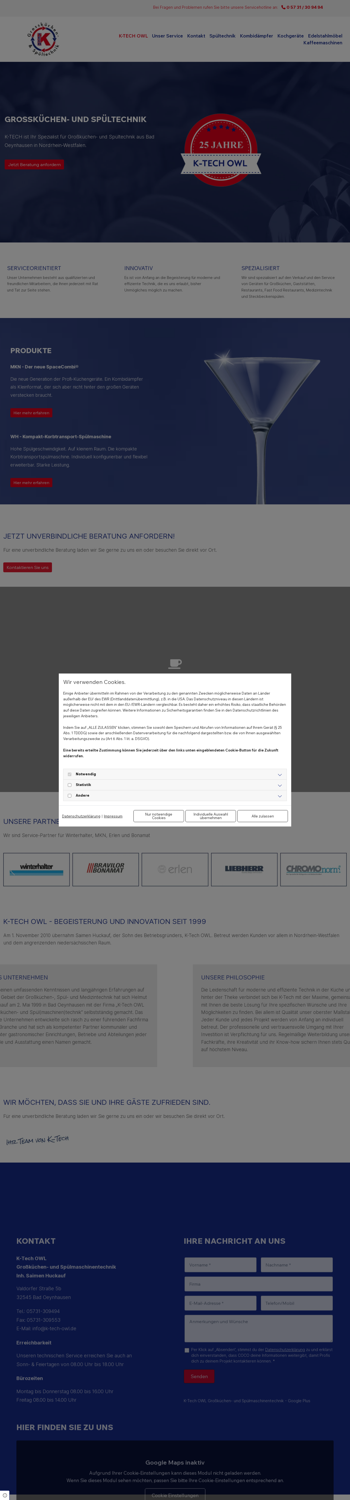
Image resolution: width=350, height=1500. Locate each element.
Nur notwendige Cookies (158, 816)
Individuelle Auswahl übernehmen (211, 816)
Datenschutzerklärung (81, 816)
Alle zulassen (263, 816)
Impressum (113, 816)
